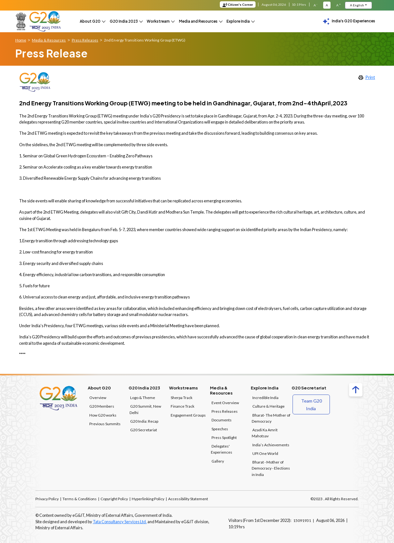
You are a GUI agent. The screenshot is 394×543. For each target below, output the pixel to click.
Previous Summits (105, 423)
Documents (222, 419)
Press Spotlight (224, 436)
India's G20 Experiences (348, 22)
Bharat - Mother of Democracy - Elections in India (271, 467)
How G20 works (102, 414)
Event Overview (225, 402)
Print (366, 76)
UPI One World (265, 452)
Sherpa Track (181, 397)
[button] (92, 21)
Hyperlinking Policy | (149, 498)
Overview (97, 397)
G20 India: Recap (144, 420)
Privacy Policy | (48, 498)
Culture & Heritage (268, 405)
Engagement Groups (188, 414)
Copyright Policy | (115, 498)
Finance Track (182, 405)
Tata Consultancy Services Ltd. (120, 521)
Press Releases (225, 410)
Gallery (218, 460)
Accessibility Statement (187, 498)
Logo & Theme (142, 397)
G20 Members (101, 405)
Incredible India (265, 397)
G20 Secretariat (143, 429)
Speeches (220, 428)
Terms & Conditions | (81, 498)
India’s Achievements (270, 444)
